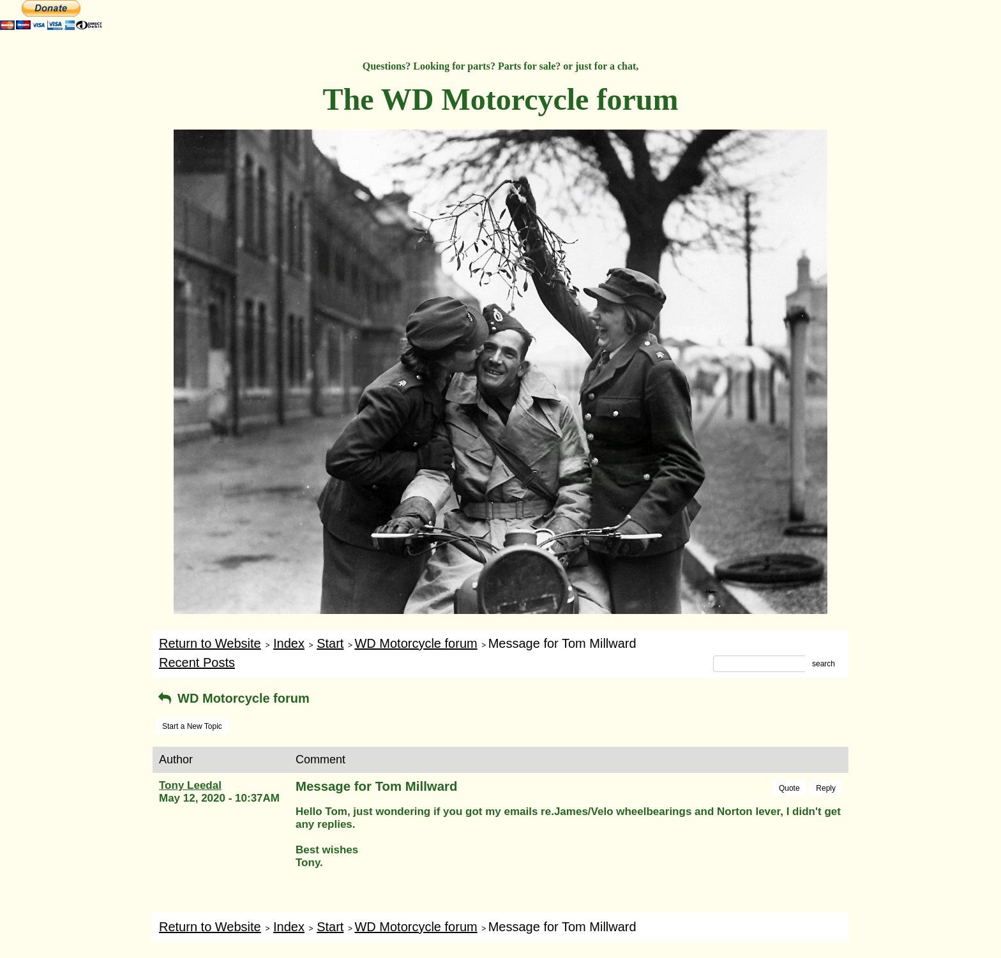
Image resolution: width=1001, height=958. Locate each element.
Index (289, 643)
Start (330, 643)
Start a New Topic (192, 726)
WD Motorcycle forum (415, 643)
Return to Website (210, 643)
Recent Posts (197, 662)
